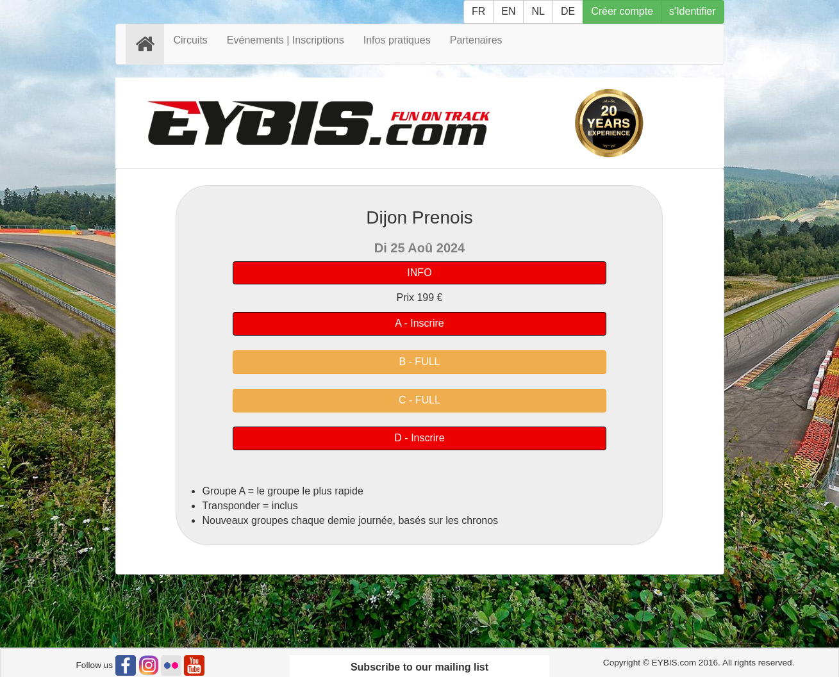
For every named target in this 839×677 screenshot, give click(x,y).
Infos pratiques (397, 40)
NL (537, 11)
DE (568, 11)
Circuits (191, 40)
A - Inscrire (419, 323)
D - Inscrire (419, 437)
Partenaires (476, 40)
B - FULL (419, 361)
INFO (419, 272)
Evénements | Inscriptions (285, 40)
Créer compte (622, 11)
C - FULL (419, 400)
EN (508, 11)
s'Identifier (692, 11)
